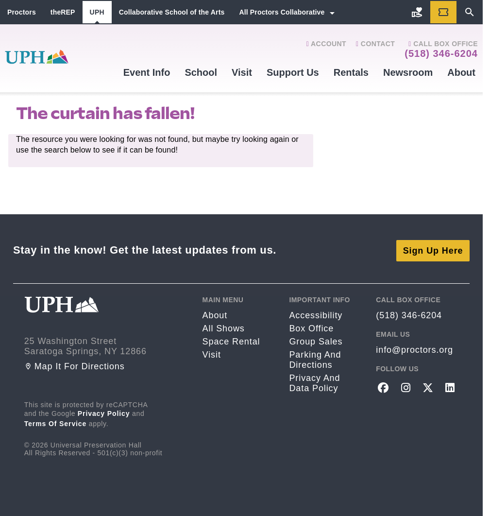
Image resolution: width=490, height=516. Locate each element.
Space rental (231, 340)
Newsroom (408, 72)
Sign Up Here (433, 249)
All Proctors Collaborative (281, 12)
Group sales (315, 340)
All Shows (224, 327)
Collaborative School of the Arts (172, 12)
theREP (63, 12)
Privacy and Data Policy (314, 382)
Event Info (146, 72)
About (461, 72)
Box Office (311, 327)
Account (326, 44)
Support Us (293, 72)
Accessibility (315, 314)
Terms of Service (55, 422)
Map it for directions (74, 365)
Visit (242, 72)
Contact (375, 44)
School (201, 72)
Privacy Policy (104, 412)
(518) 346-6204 (441, 53)
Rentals (351, 72)
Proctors (21, 12)
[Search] (469, 12)
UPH (97, 12)
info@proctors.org (414, 349)
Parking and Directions (315, 359)
